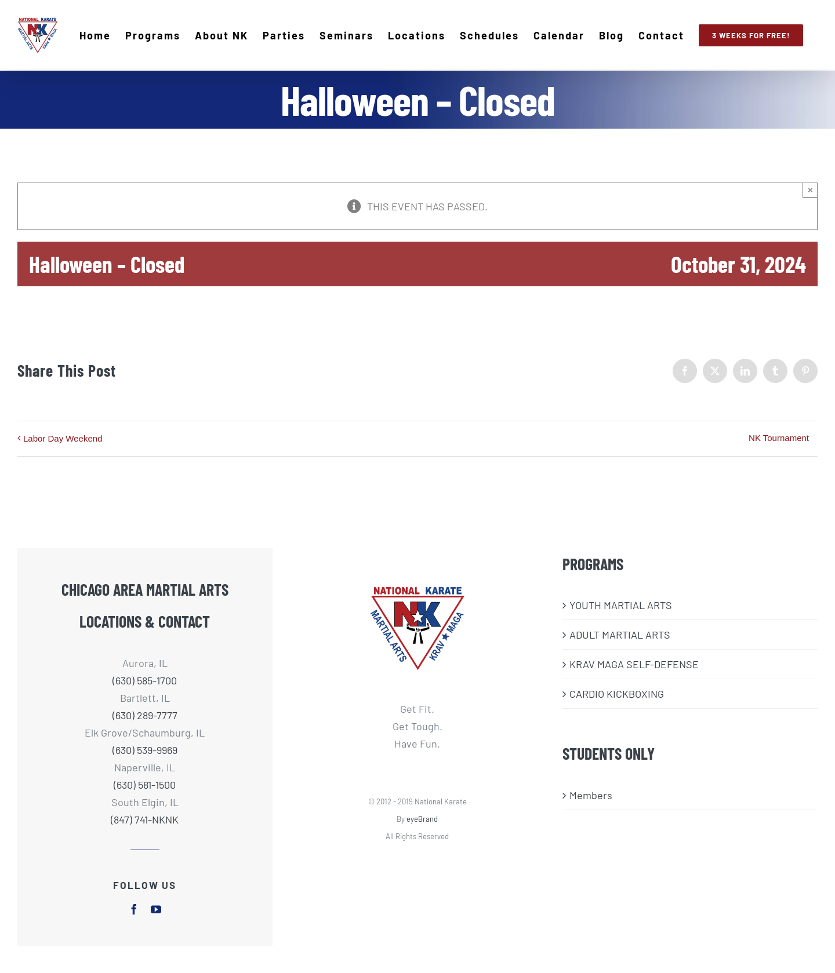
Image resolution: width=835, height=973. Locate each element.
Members (590, 794)
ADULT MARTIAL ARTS (619, 634)
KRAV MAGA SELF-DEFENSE (634, 664)
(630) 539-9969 (144, 749)
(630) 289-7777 (144, 714)
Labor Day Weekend (62, 438)
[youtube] (156, 908)
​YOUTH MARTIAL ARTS (620, 605)
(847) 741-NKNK (145, 818)
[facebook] (134, 908)
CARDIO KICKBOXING (616, 693)
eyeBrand (422, 818)
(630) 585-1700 (144, 679)
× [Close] (810, 189)
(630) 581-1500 (145, 784)
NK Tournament (779, 437)
